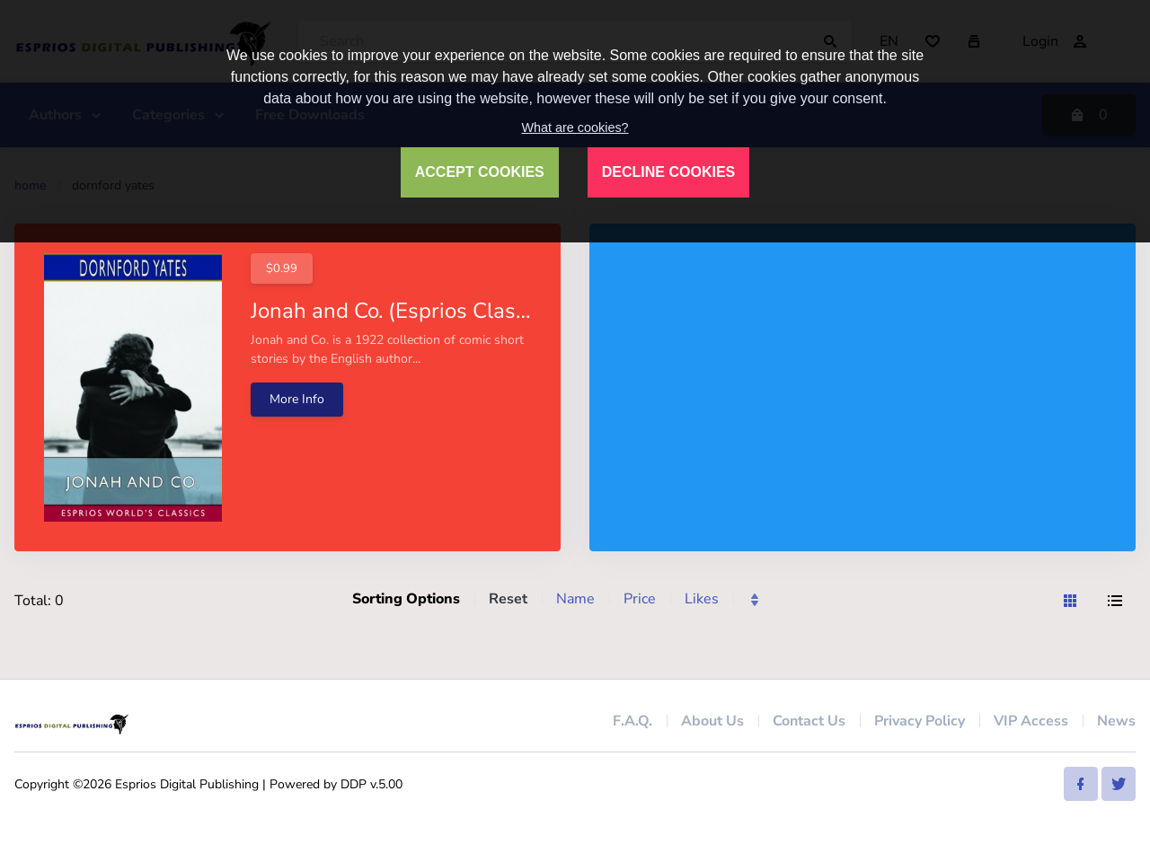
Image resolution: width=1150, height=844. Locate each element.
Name (575, 599)
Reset (508, 599)
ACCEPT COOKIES (479, 172)
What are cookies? (574, 127)
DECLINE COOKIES (668, 172)
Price (640, 599)
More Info (297, 399)
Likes (702, 599)
